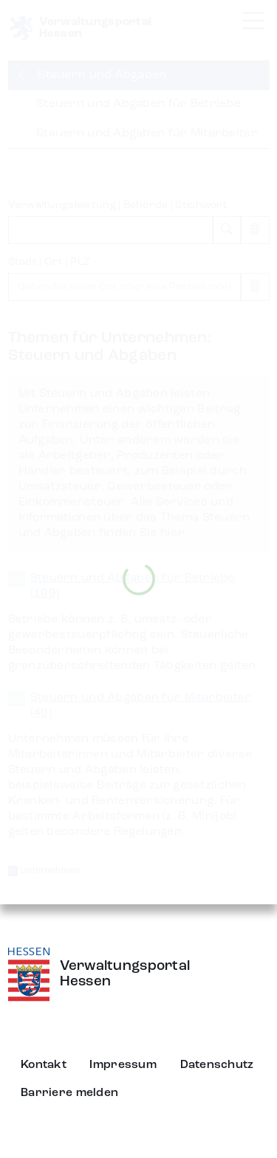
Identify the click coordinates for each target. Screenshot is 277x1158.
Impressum (123, 1065)
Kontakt (43, 1065)
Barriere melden (69, 1093)
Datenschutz (217, 1065)
